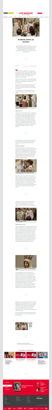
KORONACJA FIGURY (30, 344)
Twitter (33, 66)
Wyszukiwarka (47, 13)
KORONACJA (27, 344)
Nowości (6, 385)
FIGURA (28, 343)
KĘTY (32, 344)
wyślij (36, 66)
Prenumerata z (10, 13)
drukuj (34, 66)
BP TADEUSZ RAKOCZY (19, 343)
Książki (6, 387)
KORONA (25, 344)
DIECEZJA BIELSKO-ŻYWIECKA (25, 343)
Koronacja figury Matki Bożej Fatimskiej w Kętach (30, 324)
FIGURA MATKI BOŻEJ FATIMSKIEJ (20, 344)
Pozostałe (6, 389)
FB (32, 66)
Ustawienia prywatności (18, 400)
